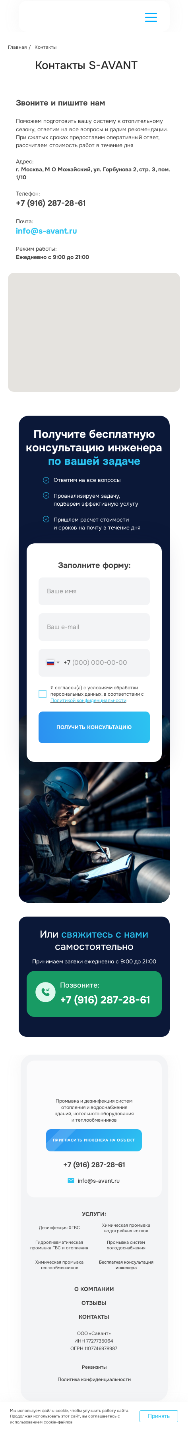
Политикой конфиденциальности (88, 700)
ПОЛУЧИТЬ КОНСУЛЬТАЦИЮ (94, 727)
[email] (94, 627)
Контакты (45, 47)
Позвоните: (79, 985)
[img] (45, 992)
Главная (17, 47)
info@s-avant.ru (46, 231)
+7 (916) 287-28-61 (51, 203)
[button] (151, 17)
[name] (94, 591)
